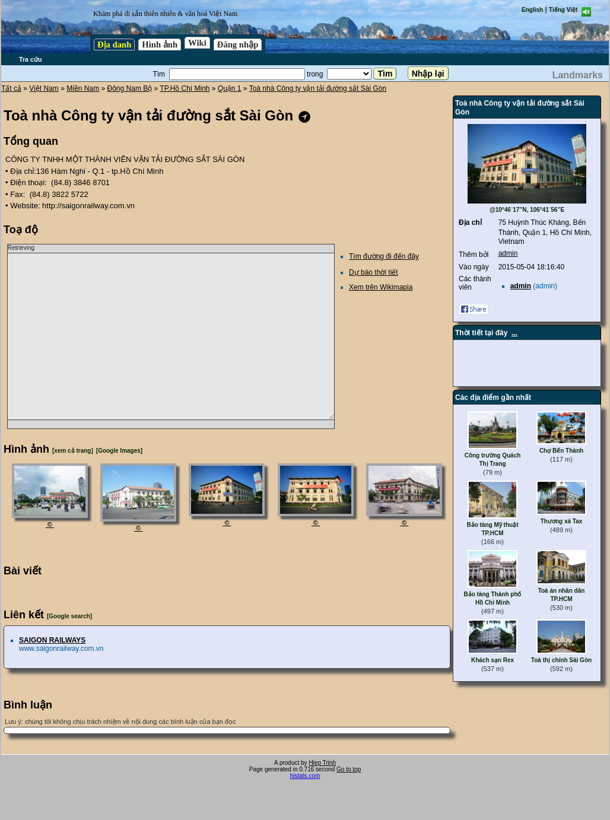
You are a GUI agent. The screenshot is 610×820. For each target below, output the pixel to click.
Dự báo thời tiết (373, 272)
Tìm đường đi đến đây (384, 256)
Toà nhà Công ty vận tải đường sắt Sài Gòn (317, 88)
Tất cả (11, 88)
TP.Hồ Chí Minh (184, 88)
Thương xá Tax (562, 521)
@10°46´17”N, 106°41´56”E (527, 209)
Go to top (348, 769)
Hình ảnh (159, 44)
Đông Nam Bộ (129, 88)
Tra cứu (30, 59)
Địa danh (114, 44)
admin (508, 253)
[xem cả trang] (72, 450)
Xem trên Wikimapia (380, 287)
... (514, 333)
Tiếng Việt (563, 10)
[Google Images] (119, 450)
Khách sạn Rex (492, 660)
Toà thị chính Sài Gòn (561, 660)
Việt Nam (43, 88)
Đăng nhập (238, 44)
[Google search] (69, 616)
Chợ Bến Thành (561, 450)
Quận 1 (230, 88)
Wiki (197, 42)
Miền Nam (82, 88)
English (532, 10)
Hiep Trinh (322, 762)
